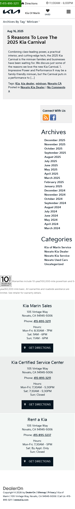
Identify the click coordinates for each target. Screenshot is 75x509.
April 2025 (51, 173)
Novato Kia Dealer (33, 87)
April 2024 (51, 224)
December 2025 (54, 140)
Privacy (52, 492)
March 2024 (52, 228)
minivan (41, 83)
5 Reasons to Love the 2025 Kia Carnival (32, 40)
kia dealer (27, 83)
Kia (17, 83)
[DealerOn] (13, 488)
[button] (10, 3)
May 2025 (50, 169)
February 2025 (54, 182)
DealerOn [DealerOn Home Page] (31, 492)
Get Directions (37, 348)
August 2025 (52, 157)
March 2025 (52, 178)
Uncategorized (53, 264)
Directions (29, 3)
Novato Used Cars (56, 260)
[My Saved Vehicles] (47, 12)
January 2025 (53, 186)
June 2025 (51, 165)
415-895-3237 (42, 435)
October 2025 (53, 148)
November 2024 (54, 194)
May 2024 (50, 220)
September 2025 (55, 152)
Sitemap (41, 492)
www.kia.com (21, 500)
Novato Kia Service (57, 255)
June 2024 (51, 215)
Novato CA (55, 83)
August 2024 (52, 207)
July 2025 (50, 161)
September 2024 (55, 203)
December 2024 (54, 190)
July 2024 (50, 211)
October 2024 (53, 199)
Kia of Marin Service (57, 247)
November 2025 (54, 144)
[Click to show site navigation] (68, 12)
